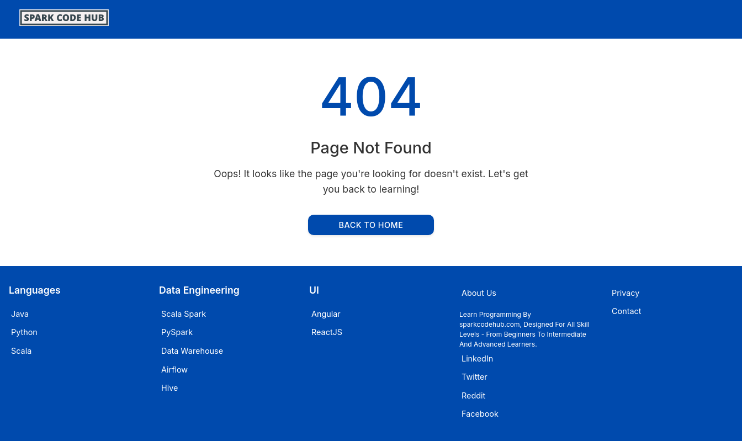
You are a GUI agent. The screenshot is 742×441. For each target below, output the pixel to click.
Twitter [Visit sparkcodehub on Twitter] (474, 376)
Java (20, 313)
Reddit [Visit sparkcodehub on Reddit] (473, 395)
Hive (169, 387)
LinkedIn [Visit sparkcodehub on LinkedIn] (477, 358)
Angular (326, 313)
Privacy (625, 292)
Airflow (174, 369)
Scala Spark (183, 313)
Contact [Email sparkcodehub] (626, 311)
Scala (21, 350)
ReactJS (326, 332)
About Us (479, 292)
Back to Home (371, 225)
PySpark (177, 332)
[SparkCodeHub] (64, 22)
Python (24, 332)
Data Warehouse (192, 350)
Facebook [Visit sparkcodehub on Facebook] (480, 413)
